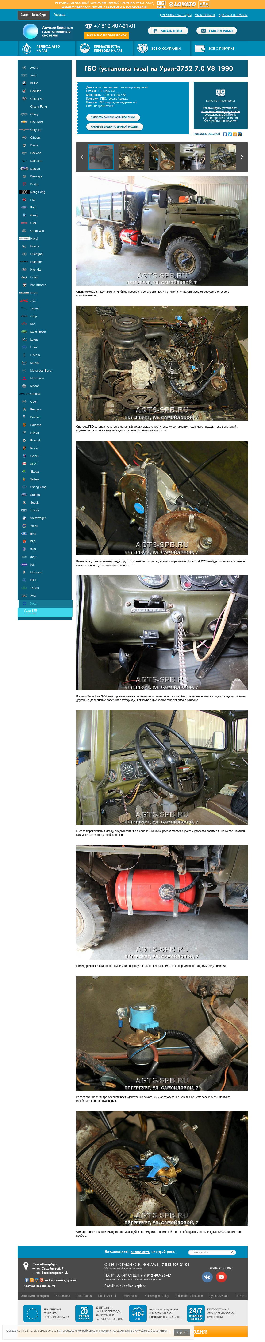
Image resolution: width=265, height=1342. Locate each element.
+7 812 (115, 26)
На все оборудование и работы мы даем (165, 1313)
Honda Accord (107, 1296)
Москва (59, 15)
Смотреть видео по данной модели (114, 126)
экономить (140, 1251)
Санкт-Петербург (33, 15)
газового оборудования (126, 6)
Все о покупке (221, 48)
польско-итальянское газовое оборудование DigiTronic (220, 113)
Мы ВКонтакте (205, 15)
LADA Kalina (130, 1296)
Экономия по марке (34, 1296)
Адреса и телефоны (233, 15)
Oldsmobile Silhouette (189, 1296)
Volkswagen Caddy (157, 1296)
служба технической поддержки (221, 1313)
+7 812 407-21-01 (174, 1264)
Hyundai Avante (219, 1296)
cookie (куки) (100, 1330)
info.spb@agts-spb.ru (131, 1286)
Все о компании (166, 48)
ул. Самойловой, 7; (50, 1268)
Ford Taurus (84, 1296)
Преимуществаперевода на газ (108, 48)
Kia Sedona (63, 1296)
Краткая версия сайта (39, 1286)
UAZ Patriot (243, 1296)
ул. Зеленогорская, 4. (52, 1272)
